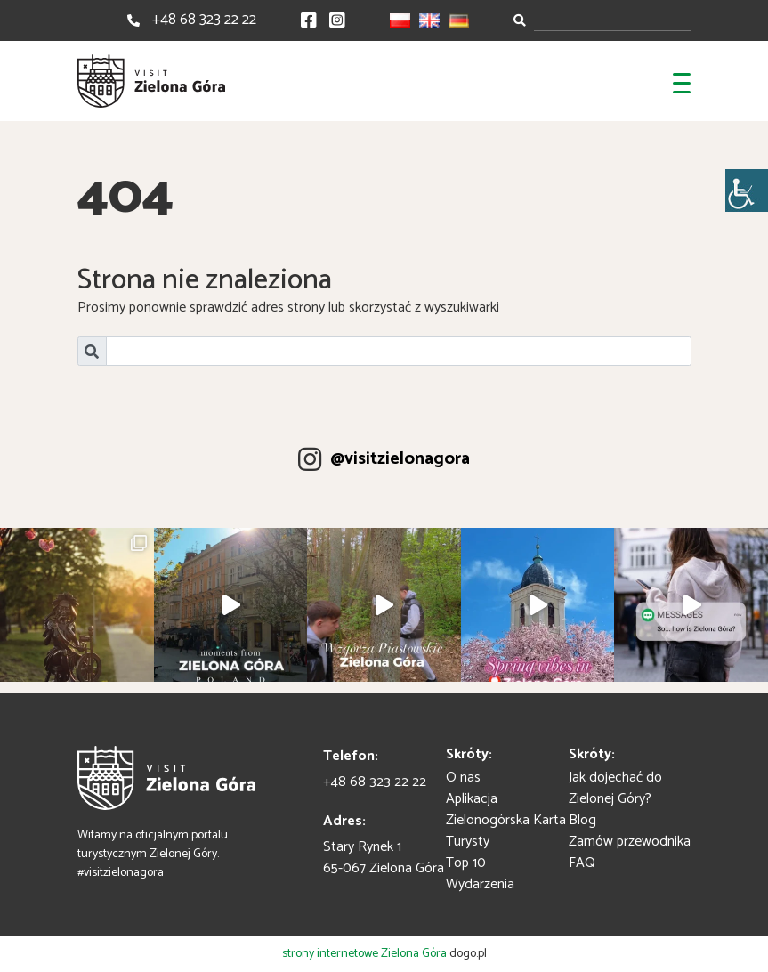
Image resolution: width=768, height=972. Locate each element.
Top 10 (466, 863)
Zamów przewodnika (630, 842)
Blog (582, 820)
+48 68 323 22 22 (204, 19)
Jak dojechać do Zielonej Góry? (615, 788)
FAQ (582, 863)
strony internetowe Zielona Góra (364, 954)
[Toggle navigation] (681, 81)
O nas (463, 777)
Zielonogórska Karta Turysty (506, 831)
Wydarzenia (480, 884)
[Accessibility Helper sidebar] (746, 190)
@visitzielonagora (400, 459)
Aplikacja (471, 799)
